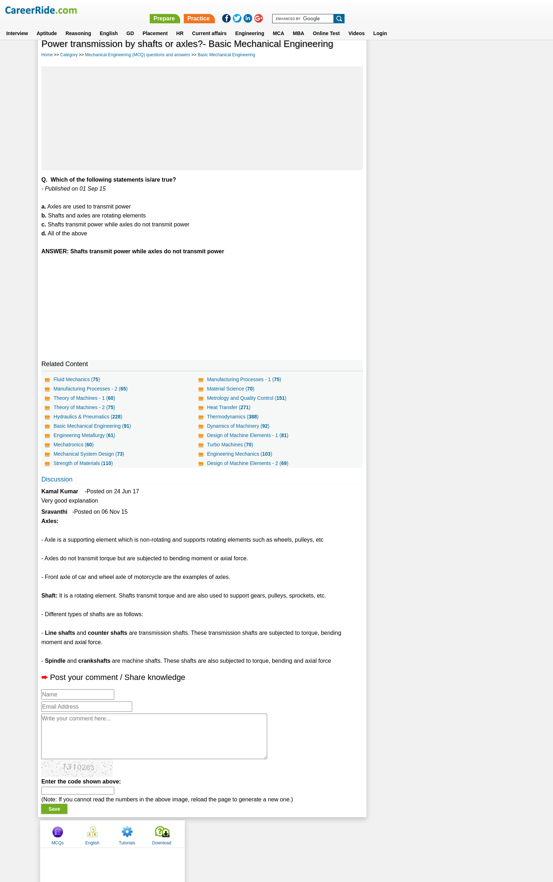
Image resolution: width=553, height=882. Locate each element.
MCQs (385, 54)
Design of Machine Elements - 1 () (247, 435)
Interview (17, 25)
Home (47, 54)
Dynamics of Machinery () (238, 426)
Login (380, 25)
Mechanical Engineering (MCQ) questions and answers (137, 54)
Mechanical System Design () (88, 454)
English (109, 25)
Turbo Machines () (230, 444)
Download (489, 54)
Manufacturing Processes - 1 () (244, 379)
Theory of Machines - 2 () (84, 407)
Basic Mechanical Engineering (226, 54)
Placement (155, 25)
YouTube (327, 834)
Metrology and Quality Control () (247, 398)
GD (130, 25)
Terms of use (273, 834)
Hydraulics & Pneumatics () (87, 417)
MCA (278, 25)
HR (179, 25)
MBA (298, 25)
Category (69, 54)
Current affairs (209, 25)
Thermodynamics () (233, 417)
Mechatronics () (73, 444)
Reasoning (78, 25)
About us (211, 834)
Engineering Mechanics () (239, 454)
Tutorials (455, 54)
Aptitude (47, 25)
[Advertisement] (201, 118)
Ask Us (303, 834)
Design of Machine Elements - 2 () (247, 463)
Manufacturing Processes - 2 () (90, 389)
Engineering (249, 25)
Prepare (367, 10)
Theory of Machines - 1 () (84, 398)
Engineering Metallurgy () (84, 435)
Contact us (240, 834)
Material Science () (230, 389)
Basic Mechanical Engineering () (92, 426)
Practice (401, 10)
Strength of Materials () (83, 463)
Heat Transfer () (228, 407)
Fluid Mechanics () (76, 379)
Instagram (355, 834)
